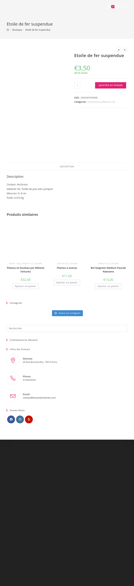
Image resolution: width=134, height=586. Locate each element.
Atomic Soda (15, 263)
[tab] (67, 167)
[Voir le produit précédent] (118, 50)
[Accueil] (8, 29)
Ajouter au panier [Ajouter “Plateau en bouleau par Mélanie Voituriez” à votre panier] (25, 286)
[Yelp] (29, 419)
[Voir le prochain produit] (124, 50)
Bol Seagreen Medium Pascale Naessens (108, 269)
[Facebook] (11, 419)
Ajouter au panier (110, 85)
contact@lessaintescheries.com (39, 397)
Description (67, 166)
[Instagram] (20, 419)
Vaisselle (38, 263)
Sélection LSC (108, 101)
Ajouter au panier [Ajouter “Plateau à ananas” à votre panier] (67, 282)
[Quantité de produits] (77, 85)
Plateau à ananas (67, 267)
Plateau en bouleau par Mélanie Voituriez (25, 269)
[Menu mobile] (120, 6)
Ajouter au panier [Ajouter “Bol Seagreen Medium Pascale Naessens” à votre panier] (108, 286)
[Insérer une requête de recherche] (67, 328)
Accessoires (94, 101)
